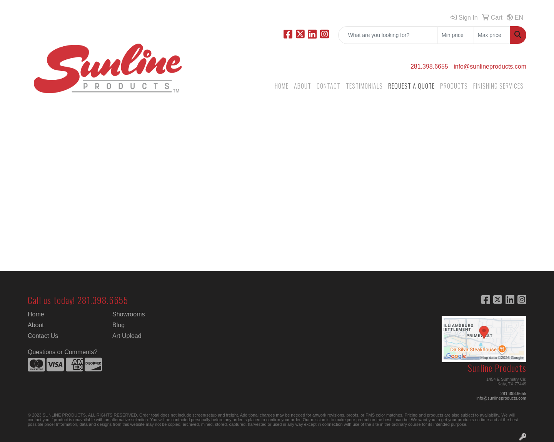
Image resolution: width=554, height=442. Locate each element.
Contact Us (43, 336)
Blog (118, 325)
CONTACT (328, 86)
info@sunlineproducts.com (490, 66)
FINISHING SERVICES (498, 86)
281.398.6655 (429, 66)
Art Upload (127, 336)
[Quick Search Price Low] (455, 35)
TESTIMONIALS (364, 86)
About (36, 325)
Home (36, 314)
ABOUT (302, 86)
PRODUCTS (454, 86)
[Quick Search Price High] (492, 35)
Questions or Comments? (62, 352)
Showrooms (128, 314)
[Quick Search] (388, 35)
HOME (282, 86)
